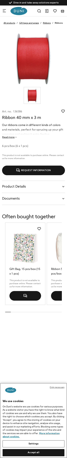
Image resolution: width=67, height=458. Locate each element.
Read (8, 137)
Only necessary (57, 387)
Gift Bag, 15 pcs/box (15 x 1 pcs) (24, 271)
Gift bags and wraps (29, 23)
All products (9, 23)
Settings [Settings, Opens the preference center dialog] (33, 444)
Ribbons (47, 23)
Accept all (33, 452)
